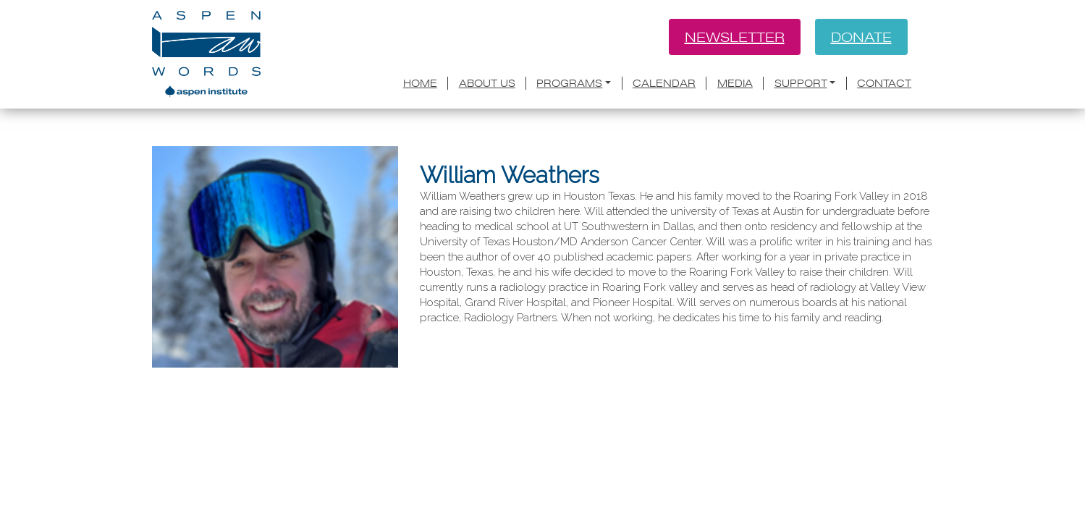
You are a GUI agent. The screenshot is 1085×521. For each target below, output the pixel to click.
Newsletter (735, 37)
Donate (861, 37)
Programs (569, 83)
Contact (884, 83)
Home (420, 83)
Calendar (664, 83)
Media (735, 83)
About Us (487, 83)
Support (800, 83)
